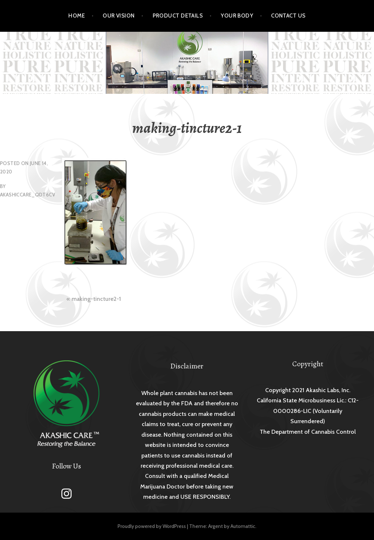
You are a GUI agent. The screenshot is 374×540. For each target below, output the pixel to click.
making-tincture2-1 (96, 298)
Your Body (237, 15)
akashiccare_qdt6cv (27, 195)
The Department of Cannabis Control (308, 431)
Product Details (178, 15)
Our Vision (119, 15)
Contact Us (288, 15)
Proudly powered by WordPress (152, 526)
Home (76, 15)
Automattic (242, 526)
